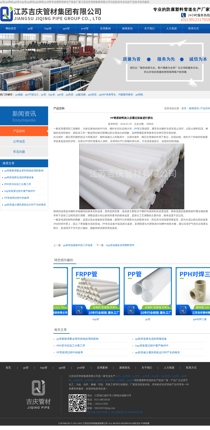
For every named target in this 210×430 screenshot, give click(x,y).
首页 (183, 108)
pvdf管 (85, 28)
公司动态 (19, 141)
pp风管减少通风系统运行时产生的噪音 (25, 204)
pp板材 (130, 380)
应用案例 (105, 28)
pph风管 (92, 94)
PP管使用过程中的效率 (16, 198)
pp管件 (136, 376)
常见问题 (19, 151)
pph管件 (78, 380)
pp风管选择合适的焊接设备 (19, 177)
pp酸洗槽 (81, 94)
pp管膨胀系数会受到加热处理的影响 (24, 170)
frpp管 (47, 28)
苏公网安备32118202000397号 (127, 412)
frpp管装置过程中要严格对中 (19, 191)
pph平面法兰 (32, 94)
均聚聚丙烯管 (125, 94)
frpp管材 (165, 376)
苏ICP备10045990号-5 (98, 412)
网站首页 (11, 28)
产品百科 (19, 131)
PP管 (136, 128)
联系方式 (193, 28)
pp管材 (126, 376)
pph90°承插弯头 (107, 94)
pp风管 (69, 94)
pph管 (66, 28)
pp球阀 (139, 94)
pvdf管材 (109, 380)
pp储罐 (19, 94)
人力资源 (171, 28)
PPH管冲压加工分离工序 (17, 184)
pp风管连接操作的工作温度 (78, 245)
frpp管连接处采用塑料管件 (120, 245)
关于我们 (149, 28)
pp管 (30, 28)
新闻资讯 (127, 28)
